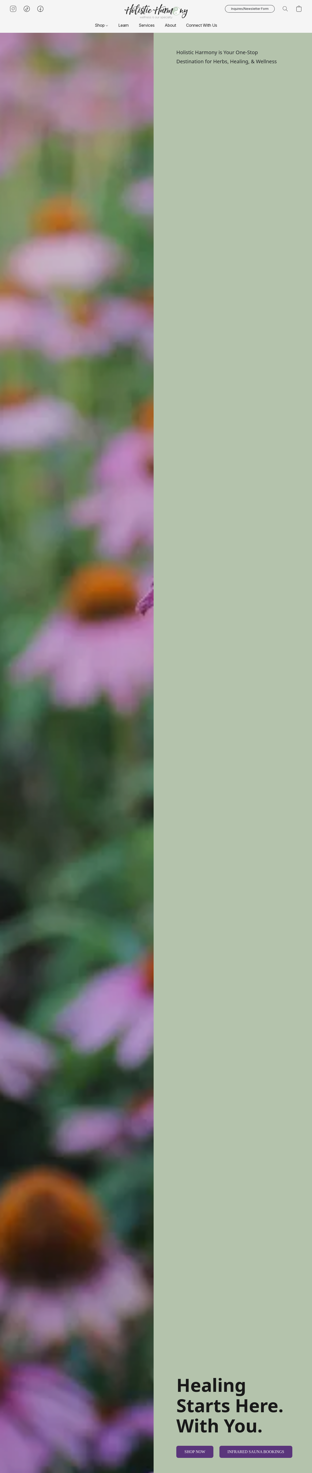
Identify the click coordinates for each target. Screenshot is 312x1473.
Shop (101, 25)
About (170, 25)
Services (147, 25)
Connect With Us (201, 25)
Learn (123, 25)
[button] (156, 11)
